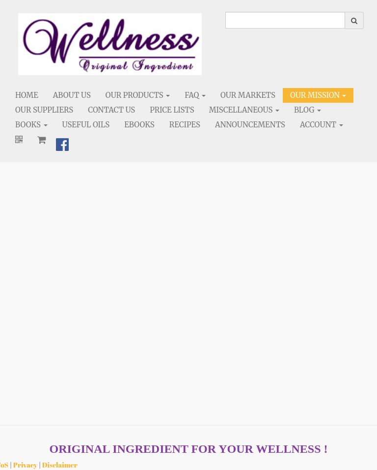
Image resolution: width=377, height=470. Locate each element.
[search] (285, 20)
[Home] (110, 44)
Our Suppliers (44, 110)
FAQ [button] (195, 95)
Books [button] (31, 124)
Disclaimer (60, 465)
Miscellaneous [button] (244, 110)
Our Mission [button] (318, 95)
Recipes (184, 124)
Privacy (25, 465)
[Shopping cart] (42, 139)
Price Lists (172, 110)
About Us (72, 95)
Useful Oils (86, 124)
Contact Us (111, 110)
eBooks (139, 124)
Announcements (250, 124)
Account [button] (321, 124)
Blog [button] (307, 110)
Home (26, 95)
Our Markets (247, 95)
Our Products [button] (138, 95)
